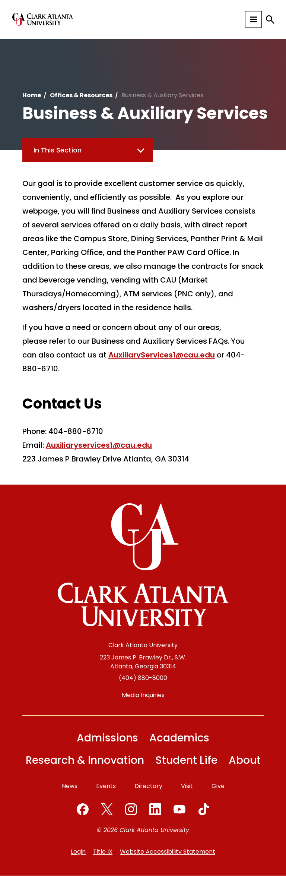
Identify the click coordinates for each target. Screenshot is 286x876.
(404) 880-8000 (143, 678)
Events (106, 786)
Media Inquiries (143, 695)
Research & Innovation (85, 760)
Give (218, 786)
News (69, 786)
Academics (179, 738)
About (245, 760)
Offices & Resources (81, 95)
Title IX (102, 851)
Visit (187, 786)
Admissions (107, 738)
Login (78, 851)
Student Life (186, 760)
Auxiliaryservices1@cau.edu (99, 445)
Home (31, 95)
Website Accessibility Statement (167, 851)
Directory (148, 786)
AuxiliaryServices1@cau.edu (161, 355)
